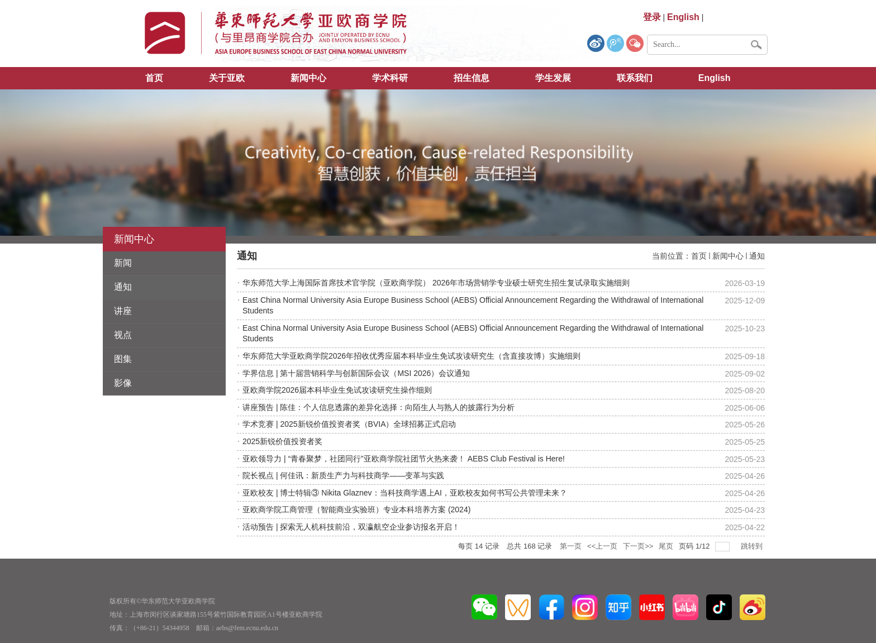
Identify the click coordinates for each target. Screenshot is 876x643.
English (714, 78)
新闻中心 (308, 78)
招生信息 (471, 78)
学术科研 (390, 78)
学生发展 (553, 78)
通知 (757, 255)
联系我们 (635, 78)
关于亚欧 (227, 78)
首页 (154, 78)
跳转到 (753, 546)
